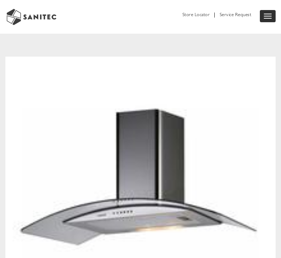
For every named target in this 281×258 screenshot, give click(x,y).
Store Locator (196, 15)
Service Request (236, 15)
